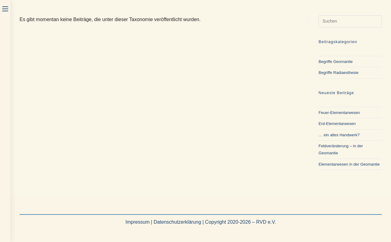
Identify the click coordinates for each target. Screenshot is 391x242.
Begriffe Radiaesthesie (339, 72)
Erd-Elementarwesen (337, 123)
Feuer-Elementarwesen (339, 112)
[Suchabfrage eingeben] (350, 21)
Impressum (137, 222)
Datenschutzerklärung (177, 222)
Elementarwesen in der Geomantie (349, 164)
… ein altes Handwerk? (339, 135)
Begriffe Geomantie (336, 61)
